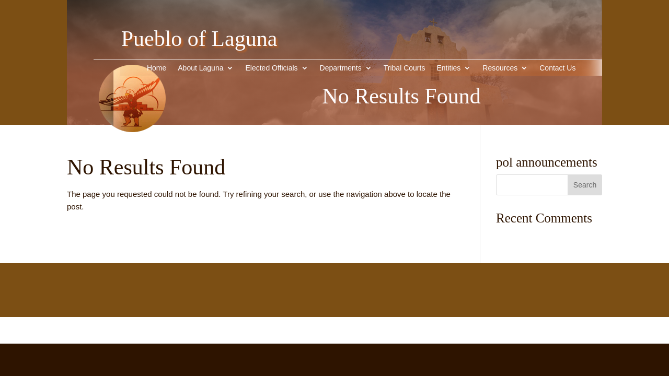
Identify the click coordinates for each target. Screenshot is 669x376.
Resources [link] (499, 68)
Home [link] (156, 68)
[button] (585, 184)
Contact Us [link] (557, 68)
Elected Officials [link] (271, 68)
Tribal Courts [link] (404, 68)
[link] (132, 148)
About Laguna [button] (200, 68)
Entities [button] (448, 68)
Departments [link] (341, 68)
